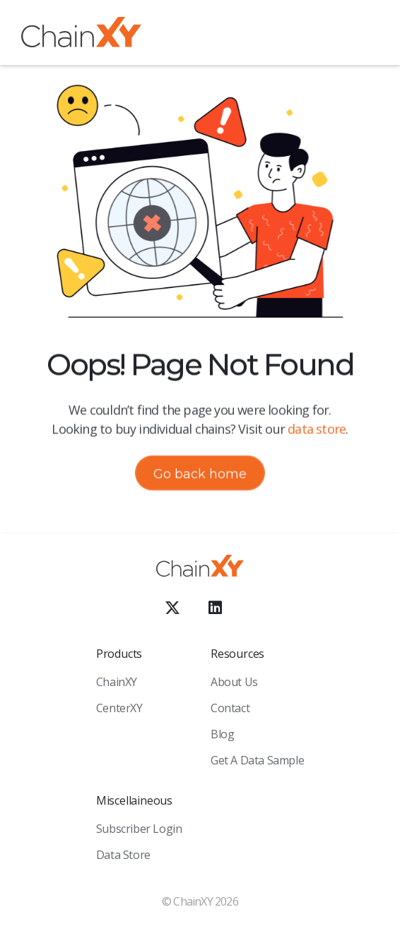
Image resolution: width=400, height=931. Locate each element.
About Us (234, 682)
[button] (368, 34)
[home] (81, 35)
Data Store (123, 855)
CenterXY (119, 708)
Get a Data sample (257, 760)
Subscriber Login (139, 828)
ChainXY (116, 682)
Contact (230, 708)
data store (317, 428)
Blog (222, 734)
